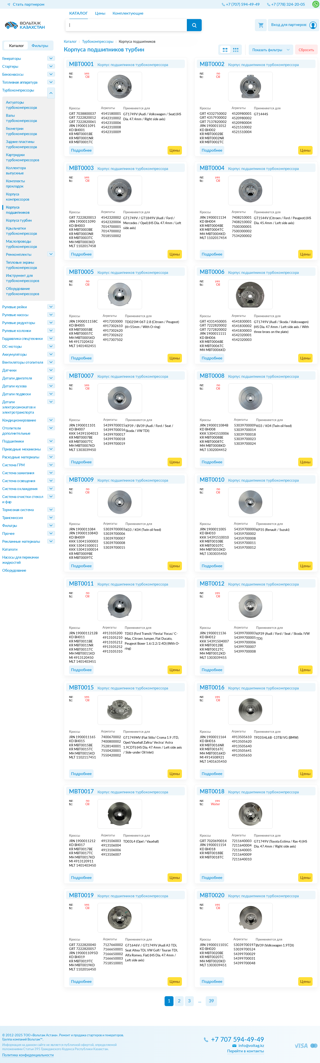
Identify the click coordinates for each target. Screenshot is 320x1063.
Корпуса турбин (19, 220)
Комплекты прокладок (15, 183)
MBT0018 (212, 791)
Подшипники (13, 441)
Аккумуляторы (14, 354)
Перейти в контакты (245, 1051)
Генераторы (11, 59)
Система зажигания (18, 473)
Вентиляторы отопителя (22, 362)
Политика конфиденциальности (28, 1055)
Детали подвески (16, 394)
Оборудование (14, 570)
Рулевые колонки (16, 331)
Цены (175, 150)
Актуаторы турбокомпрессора (21, 105)
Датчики (9, 370)
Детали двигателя (17, 378)
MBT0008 (212, 376)
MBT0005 (81, 272)
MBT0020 (212, 895)
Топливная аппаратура (19, 82)
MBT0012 (212, 584)
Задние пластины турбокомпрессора (21, 144)
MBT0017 (81, 791)
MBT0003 (81, 168)
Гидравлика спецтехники (22, 339)
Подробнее (81, 150)
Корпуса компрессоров (17, 196)
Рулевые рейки (14, 307)
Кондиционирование (19, 420)
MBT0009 (81, 480)
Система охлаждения (19, 489)
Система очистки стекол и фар (22, 499)
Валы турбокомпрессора (21, 118)
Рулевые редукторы (18, 323)
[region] (191, 42)
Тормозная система (17, 510)
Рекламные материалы (21, 541)
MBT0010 (212, 480)
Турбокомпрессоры (18, 90)
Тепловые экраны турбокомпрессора (21, 265)
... (199, 1001)
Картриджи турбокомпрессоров (22, 157)
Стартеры (10, 67)
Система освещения (18, 481)
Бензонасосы (12, 74)
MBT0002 (212, 64)
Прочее (8, 534)
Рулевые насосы (15, 315)
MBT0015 (81, 687)
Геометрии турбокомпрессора (21, 131)
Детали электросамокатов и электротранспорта (19, 407)
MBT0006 (212, 272)
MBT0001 (81, 64)
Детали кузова (14, 386)
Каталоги (9, 549)
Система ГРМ (13, 465)
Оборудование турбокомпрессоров (22, 291)
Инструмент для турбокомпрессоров (22, 278)
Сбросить (306, 50)
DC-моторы (12, 347)
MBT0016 (212, 687)
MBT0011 (81, 584)
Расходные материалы (20, 457)
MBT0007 (81, 376)
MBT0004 (212, 168)
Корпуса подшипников (17, 210)
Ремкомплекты (18, 255)
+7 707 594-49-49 (237, 1039)
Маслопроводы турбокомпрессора (21, 244)
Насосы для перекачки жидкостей (20, 560)
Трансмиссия (12, 518)
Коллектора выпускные (16, 170)
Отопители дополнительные (16, 430)
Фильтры (9, 526)
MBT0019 (81, 895)
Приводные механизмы (21, 449)
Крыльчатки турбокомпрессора (21, 231)
